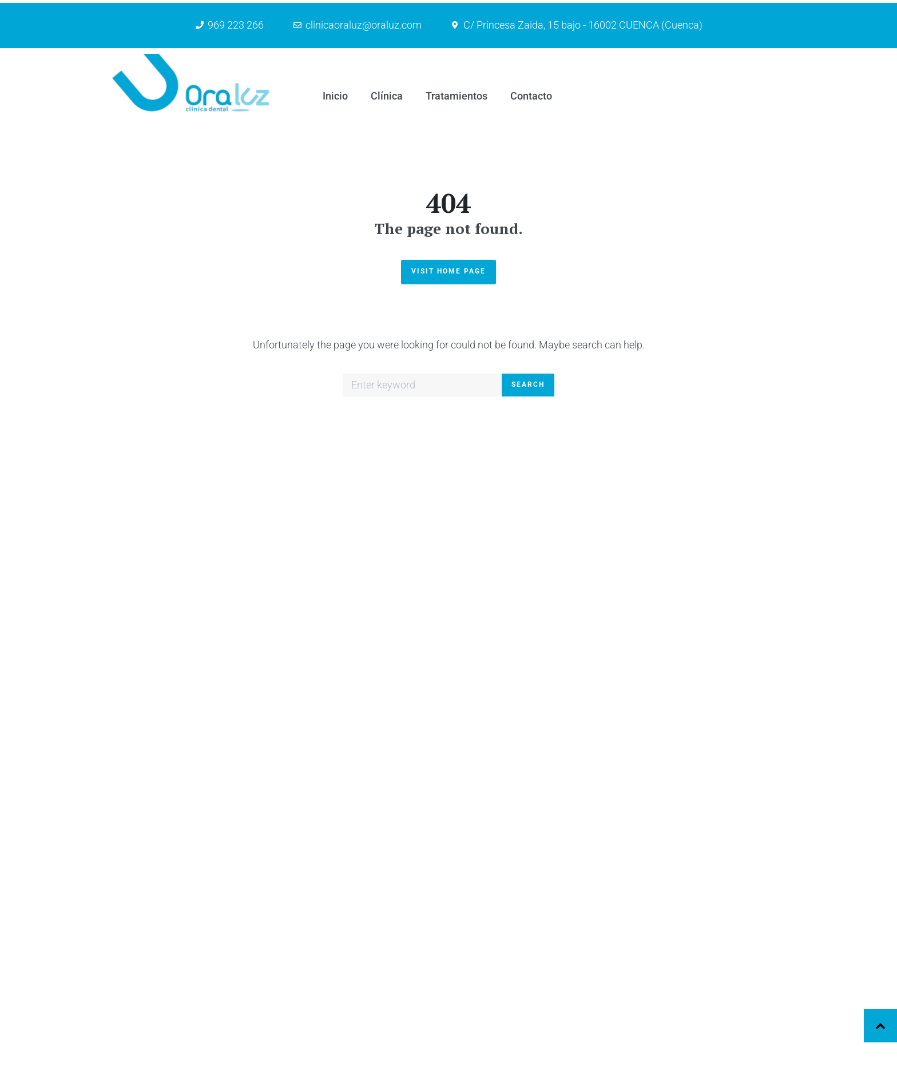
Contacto (589, 1041)
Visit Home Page (448, 76)
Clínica (585, 999)
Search (528, 189)
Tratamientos (598, 1019)
